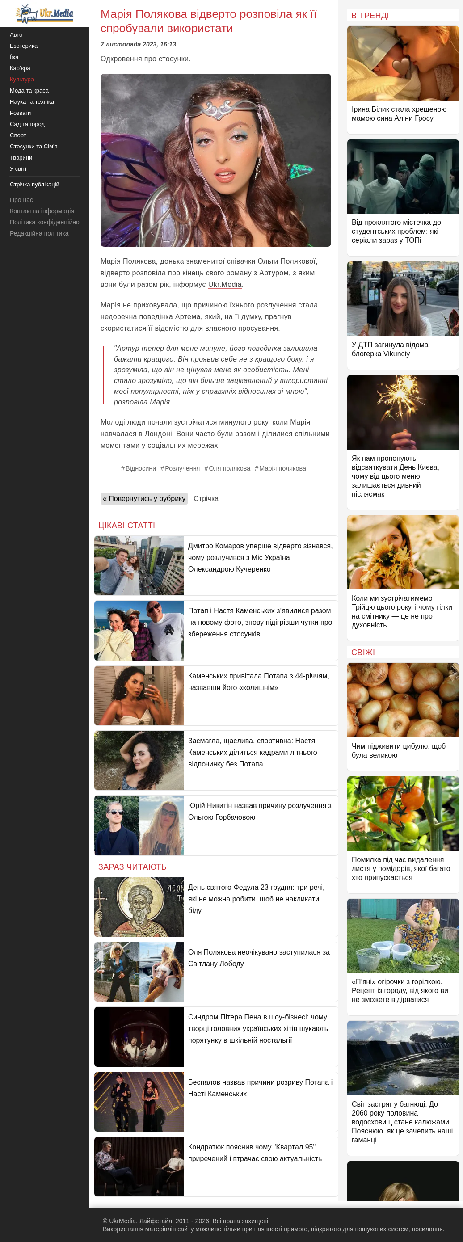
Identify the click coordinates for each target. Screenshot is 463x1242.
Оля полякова (229, 468)
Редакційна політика (39, 233)
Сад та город (27, 124)
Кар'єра (20, 68)
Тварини (21, 157)
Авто (16, 34)
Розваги (20, 112)
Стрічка (206, 498)
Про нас (21, 199)
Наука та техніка (32, 101)
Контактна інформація (42, 211)
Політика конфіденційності (48, 222)
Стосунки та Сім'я (34, 146)
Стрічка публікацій (34, 184)
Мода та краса (29, 90)
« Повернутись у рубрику (144, 498)
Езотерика (24, 45)
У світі (18, 168)
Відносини (141, 468)
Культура (22, 79)
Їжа (14, 57)
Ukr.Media (225, 284)
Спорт (18, 135)
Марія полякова (282, 468)
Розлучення (182, 468)
